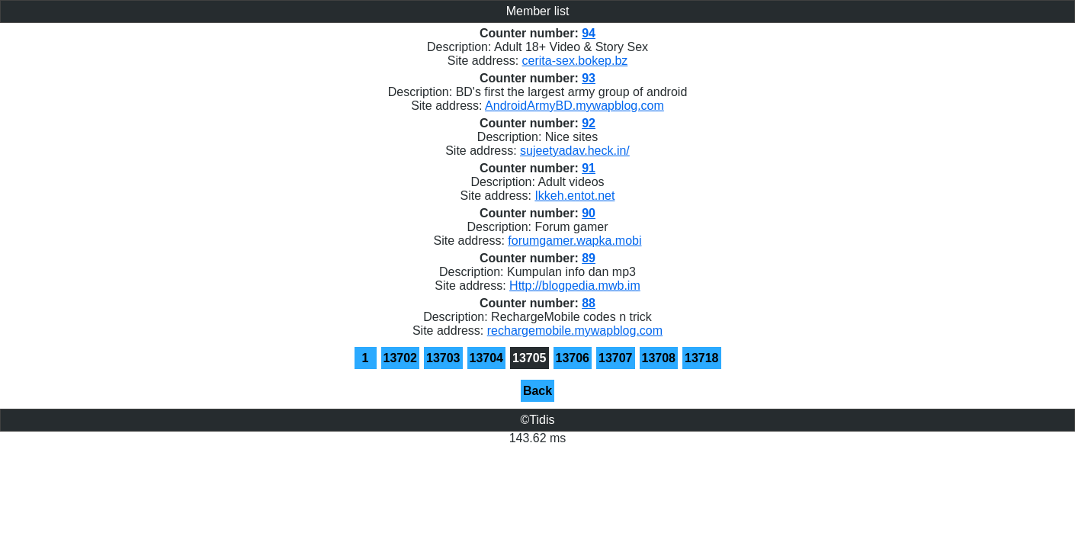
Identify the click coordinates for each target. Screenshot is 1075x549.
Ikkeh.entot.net (574, 195)
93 (588, 78)
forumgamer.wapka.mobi (574, 240)
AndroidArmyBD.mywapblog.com (574, 105)
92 (588, 123)
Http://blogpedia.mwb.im (574, 285)
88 (588, 303)
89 (588, 258)
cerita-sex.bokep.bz (575, 60)
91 (588, 168)
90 (588, 213)
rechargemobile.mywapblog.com (575, 330)
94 (588, 33)
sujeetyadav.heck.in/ (575, 150)
